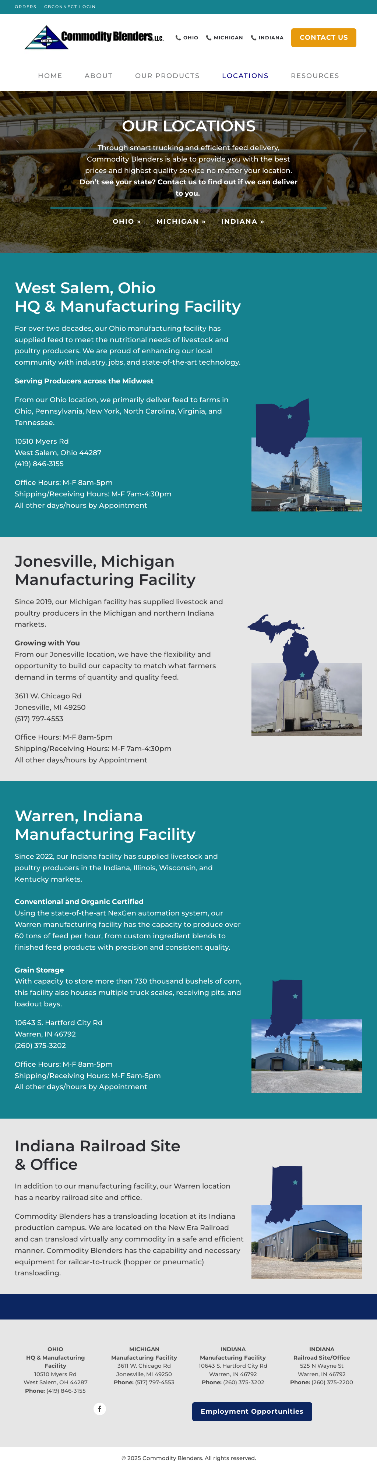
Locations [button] (245, 76)
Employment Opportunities (252, 1411)
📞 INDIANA (267, 37)
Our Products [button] (167, 76)
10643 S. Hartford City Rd (233, 1365)
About (99, 76)
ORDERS (26, 6)
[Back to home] (94, 37)
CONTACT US (324, 37)
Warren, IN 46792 (233, 1374)
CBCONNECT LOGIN (70, 6)
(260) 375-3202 (243, 1382)
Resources (315, 76)
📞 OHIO (186, 37)
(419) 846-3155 (66, 1390)
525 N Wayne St (321, 1365)
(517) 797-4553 (155, 1382)
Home (50, 76)
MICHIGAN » (181, 221)
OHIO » (127, 221)
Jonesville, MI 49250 (144, 1374)
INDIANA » (243, 221)
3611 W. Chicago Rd (144, 1365)
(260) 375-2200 (332, 1382)
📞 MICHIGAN (224, 37)
